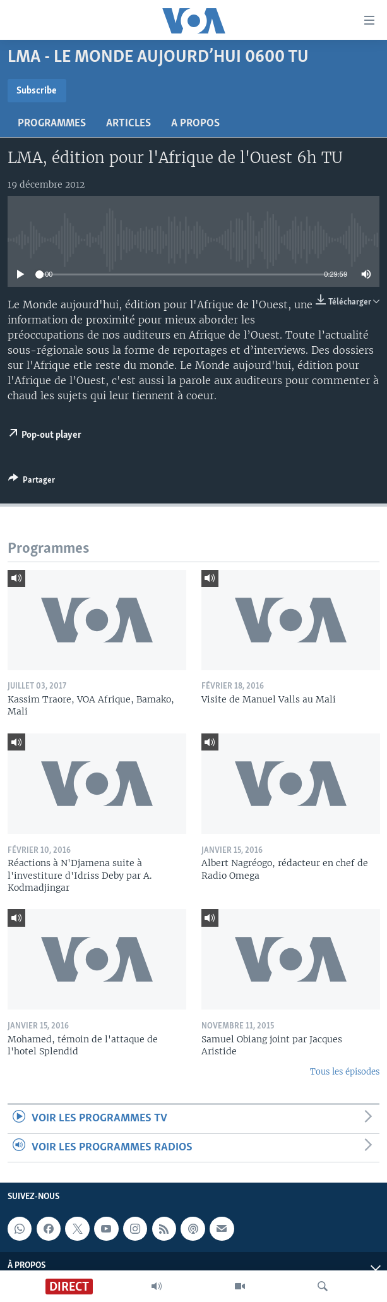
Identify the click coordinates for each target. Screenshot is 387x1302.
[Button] (31, 482)
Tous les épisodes (344, 1071)
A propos (195, 124)
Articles (128, 124)
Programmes (52, 124)
